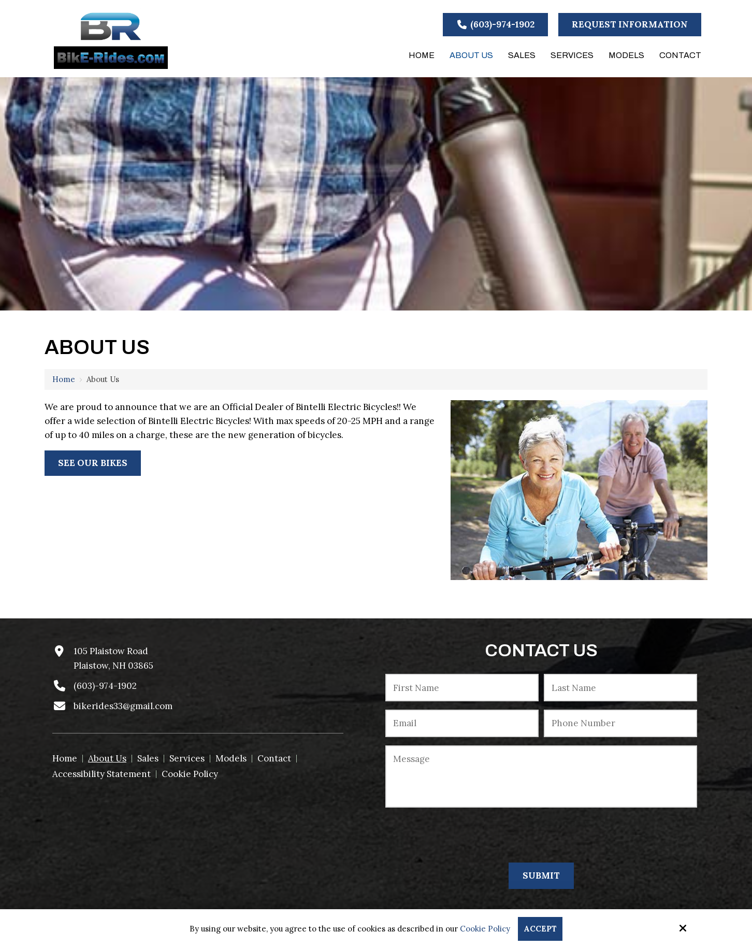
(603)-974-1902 (495, 24)
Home (63, 379)
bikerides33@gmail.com (123, 706)
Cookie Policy (485, 929)
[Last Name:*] (620, 687)
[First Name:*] (462, 687)
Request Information (630, 24)
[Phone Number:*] (620, 723)
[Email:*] (462, 723)
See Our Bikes (92, 463)
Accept (540, 929)
